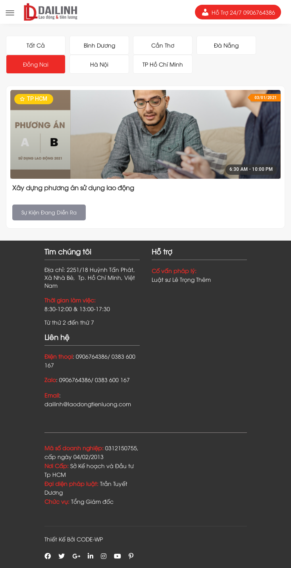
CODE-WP (90, 539)
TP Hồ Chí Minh (163, 64)
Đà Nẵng (226, 45)
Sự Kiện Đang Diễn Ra (49, 212)
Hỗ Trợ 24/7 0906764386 (238, 12)
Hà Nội (99, 64)
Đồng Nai (35, 64)
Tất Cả (36, 45)
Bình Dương (99, 45)
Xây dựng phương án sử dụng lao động (73, 187)
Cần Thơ (162, 45)
